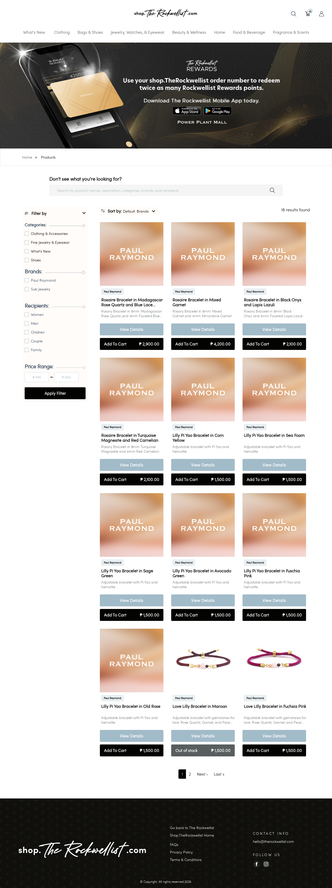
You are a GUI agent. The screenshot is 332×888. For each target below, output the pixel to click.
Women (37, 314)
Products (48, 157)
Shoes (36, 259)
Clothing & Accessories (49, 233)
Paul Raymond (43, 280)
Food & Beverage (249, 32)
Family (36, 349)
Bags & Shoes (90, 32)
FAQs (174, 844)
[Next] (202, 774)
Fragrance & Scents (291, 32)
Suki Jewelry (40, 289)
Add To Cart (131, 344)
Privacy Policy (181, 852)
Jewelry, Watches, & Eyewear (137, 32)
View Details (131, 329)
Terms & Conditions (186, 859)
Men (34, 323)
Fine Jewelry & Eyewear (50, 242)
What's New (34, 32)
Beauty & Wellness (189, 32)
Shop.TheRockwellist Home (192, 835)
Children (38, 332)
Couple (37, 340)
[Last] (219, 774)
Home (219, 32)
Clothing (62, 32)
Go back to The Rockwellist (192, 827)
